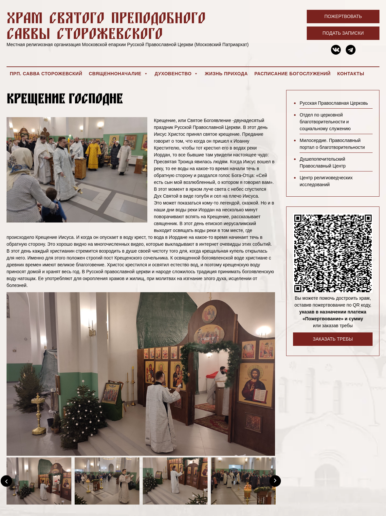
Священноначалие (118, 73)
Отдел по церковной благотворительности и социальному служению (325, 121)
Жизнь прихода (226, 73)
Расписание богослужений (292, 73)
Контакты (350, 73)
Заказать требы (333, 339)
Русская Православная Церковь (334, 103)
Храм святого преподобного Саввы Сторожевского (106, 25)
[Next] (275, 481)
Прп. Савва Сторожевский (46, 73)
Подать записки (343, 33)
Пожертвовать (343, 16)
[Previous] (6, 481)
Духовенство (176, 73)
